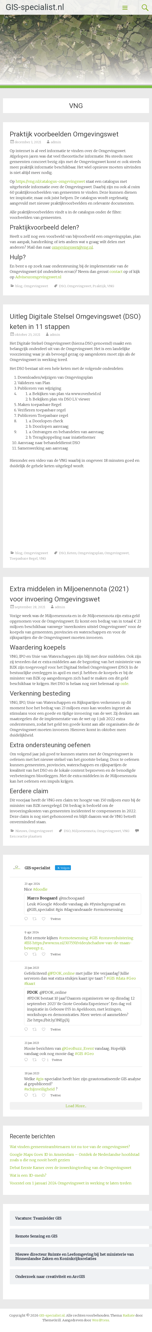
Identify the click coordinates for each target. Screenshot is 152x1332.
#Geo (131, 978)
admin (56, 142)
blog (18, 286)
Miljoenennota (83, 831)
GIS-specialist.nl (35, 7)
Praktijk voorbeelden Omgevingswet (64, 134)
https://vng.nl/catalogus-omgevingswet (50, 181)
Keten (71, 553)
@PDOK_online (61, 973)
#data (120, 978)
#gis (39, 1079)
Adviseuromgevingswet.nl (38, 277)
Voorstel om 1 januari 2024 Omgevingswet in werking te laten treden (71, 1183)
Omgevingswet (36, 286)
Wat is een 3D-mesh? (28, 1175)
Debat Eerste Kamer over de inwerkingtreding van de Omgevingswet (70, 1167)
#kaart (29, 983)
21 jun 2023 (32, 967)
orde (124, 683)
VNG (110, 286)
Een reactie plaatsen (26, 836)
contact (116, 271)
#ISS (28, 943)
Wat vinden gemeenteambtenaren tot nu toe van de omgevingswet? (70, 1146)
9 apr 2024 (32, 932)
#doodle (40, 889)
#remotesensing (73, 938)
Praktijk (99, 286)
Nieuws (21, 831)
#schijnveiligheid (39, 1089)
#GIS (93, 938)
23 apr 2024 (32, 883)
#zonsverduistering (116, 938)
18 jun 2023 (32, 1073)
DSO (62, 286)
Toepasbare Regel (24, 558)
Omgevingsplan (90, 553)
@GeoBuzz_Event (78, 1048)
